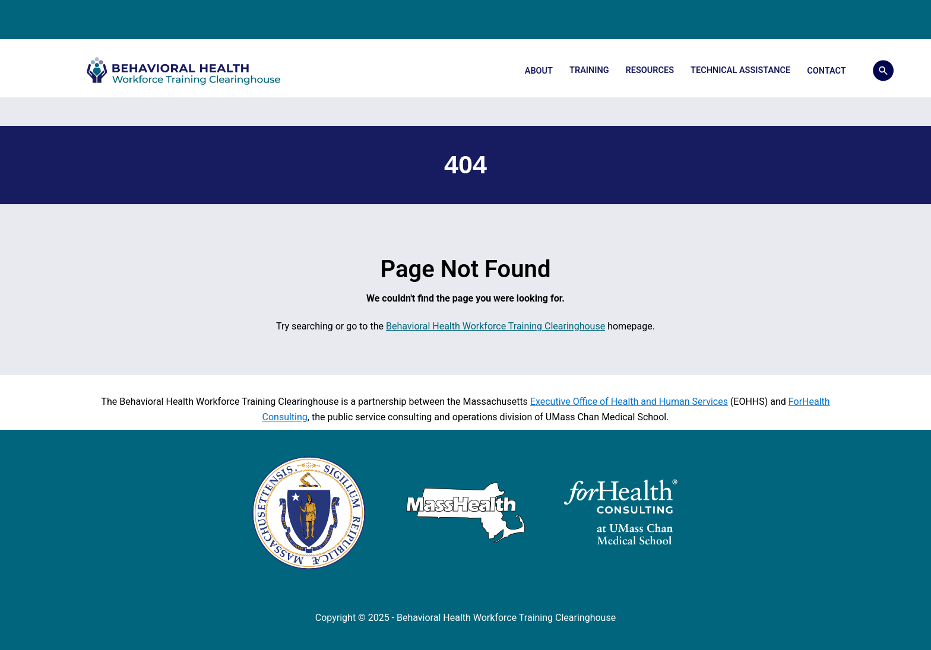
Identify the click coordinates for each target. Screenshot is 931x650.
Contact (826, 71)
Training (589, 70)
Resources (650, 70)
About (539, 71)
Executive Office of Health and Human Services (629, 401)
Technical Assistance (740, 70)
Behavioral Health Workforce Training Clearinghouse (495, 326)
